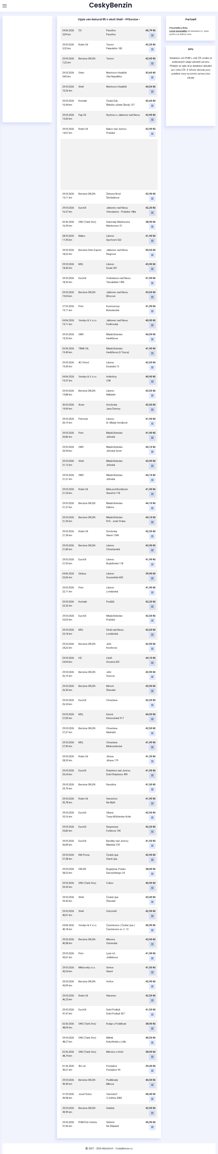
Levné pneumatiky (178, 31)
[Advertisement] (27, 69)
